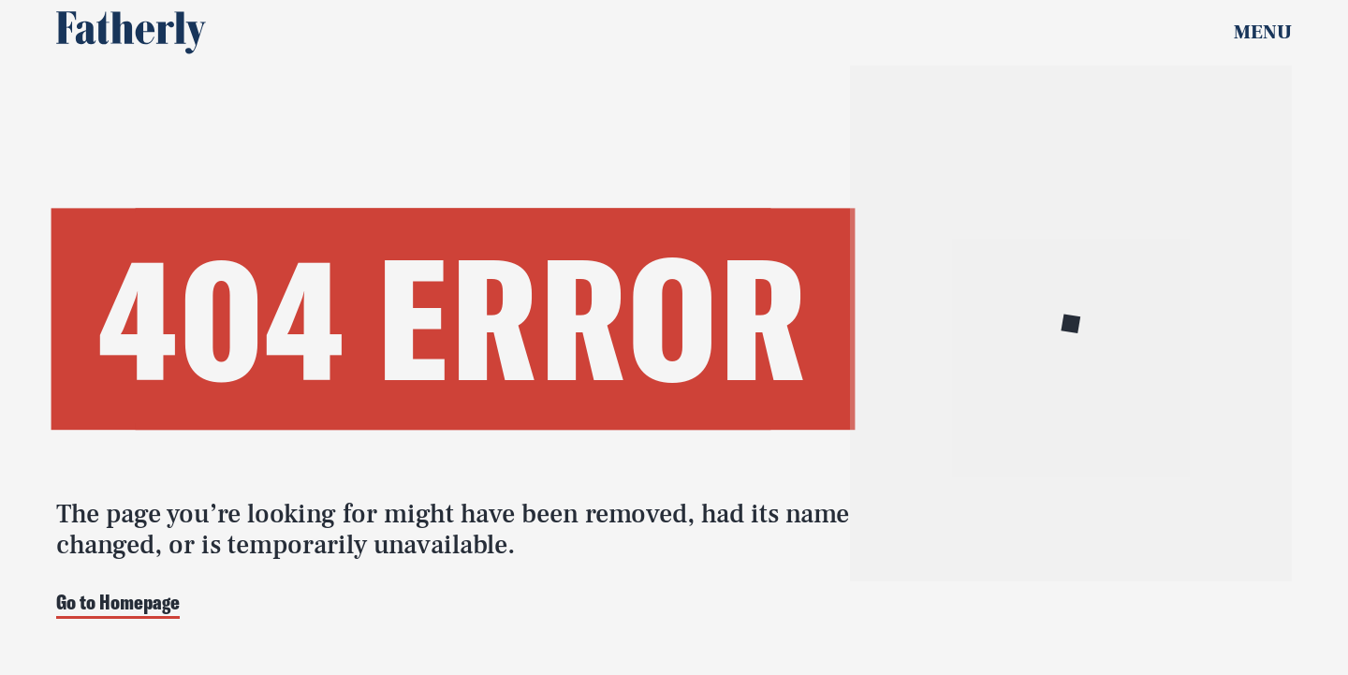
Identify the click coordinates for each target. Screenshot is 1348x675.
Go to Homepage (118, 603)
